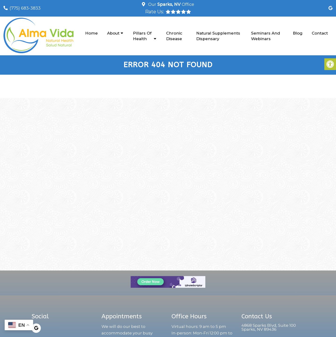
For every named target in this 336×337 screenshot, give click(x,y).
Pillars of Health (142, 36)
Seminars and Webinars (265, 36)
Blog (297, 33)
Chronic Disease (174, 36)
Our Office (170, 4)
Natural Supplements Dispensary (218, 36)
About (113, 33)
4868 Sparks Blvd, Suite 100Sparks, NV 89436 (269, 328)
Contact (320, 33)
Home (91, 33)
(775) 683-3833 (25, 8)
